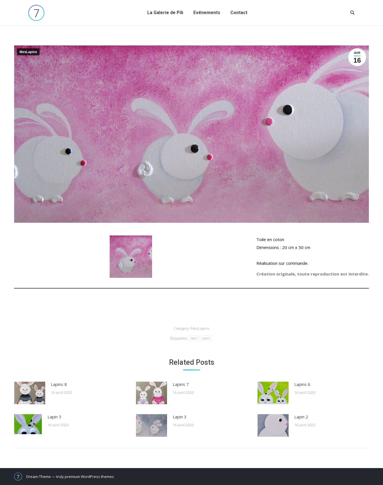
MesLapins (28, 52)
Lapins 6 (302, 384)
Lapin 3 (180, 417)
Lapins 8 (59, 384)
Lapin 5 (54, 417)
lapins (206, 338)
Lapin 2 (301, 417)
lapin (194, 338)
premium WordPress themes (89, 476)
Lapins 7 (181, 384)
